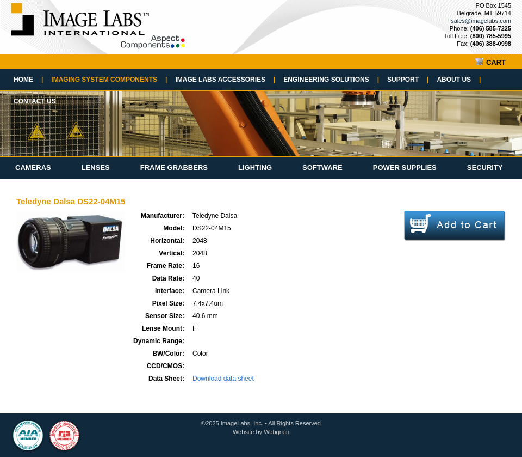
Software (322, 167)
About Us (459, 79)
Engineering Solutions (331, 79)
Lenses (96, 167)
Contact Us (35, 101)
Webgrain (276, 432)
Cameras (33, 167)
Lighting (255, 167)
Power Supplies (405, 167)
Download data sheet (223, 378)
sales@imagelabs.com (481, 20)
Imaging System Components (109, 79)
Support (407, 79)
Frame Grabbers (174, 167)
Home (28, 79)
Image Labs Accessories (225, 79)
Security (485, 167)
